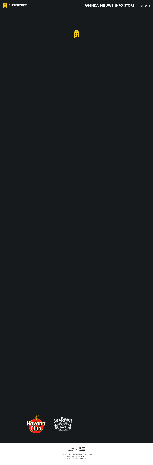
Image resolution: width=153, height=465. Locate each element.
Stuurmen (72, 456)
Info (119, 5)
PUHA (83, 456)
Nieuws (106, 5)
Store (129, 5)
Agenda (92, 5)
